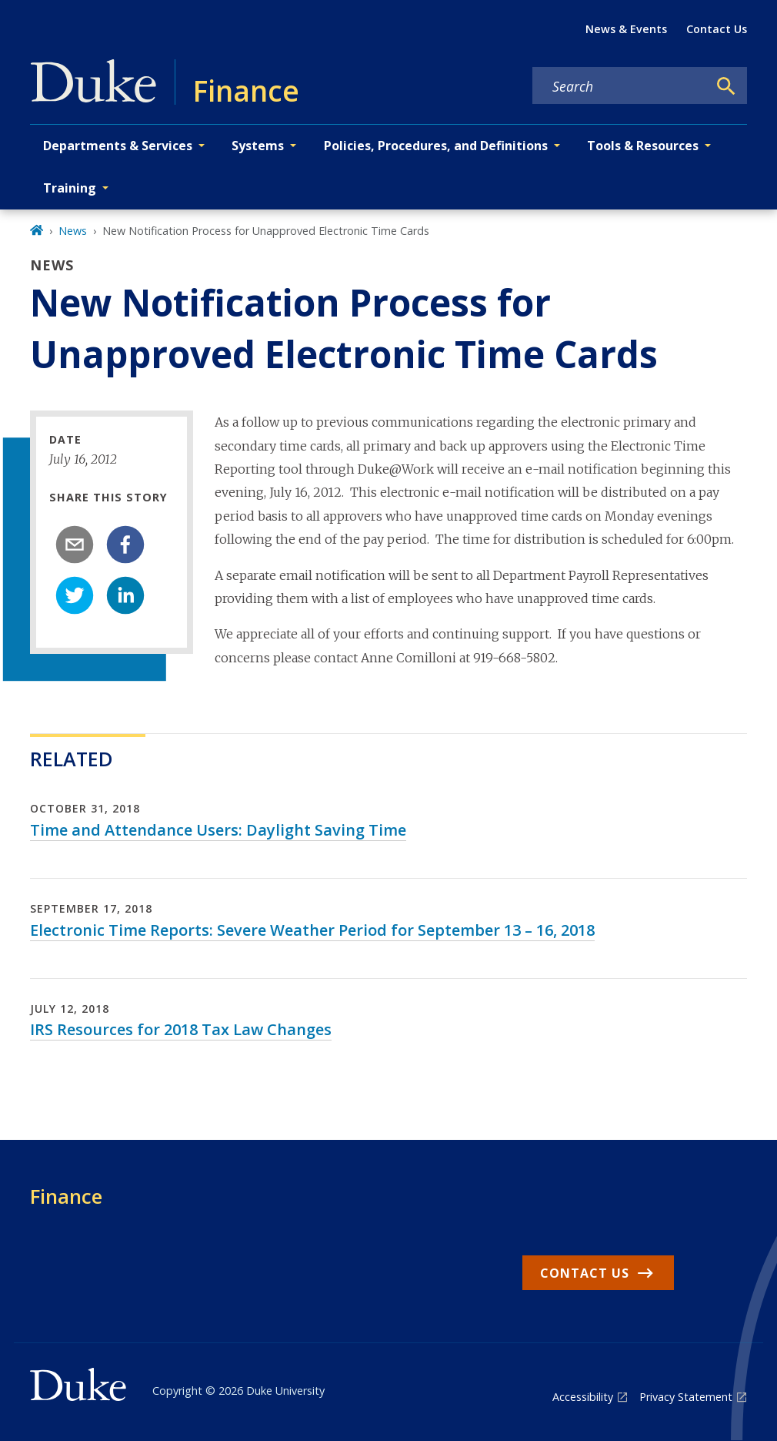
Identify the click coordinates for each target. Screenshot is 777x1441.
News (72, 230)
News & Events (626, 29)
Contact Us (716, 29)
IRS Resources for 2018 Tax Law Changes (181, 1029)
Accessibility (582, 1396)
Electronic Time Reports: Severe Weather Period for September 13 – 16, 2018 (312, 930)
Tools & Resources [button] (643, 145)
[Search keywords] (620, 86)
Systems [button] (258, 145)
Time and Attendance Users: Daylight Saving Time (218, 829)
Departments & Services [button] (117, 145)
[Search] (726, 86)
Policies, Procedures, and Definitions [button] (436, 145)
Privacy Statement (685, 1396)
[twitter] (74, 595)
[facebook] (125, 544)
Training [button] (69, 187)
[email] (74, 544)
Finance (66, 1196)
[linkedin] (125, 595)
